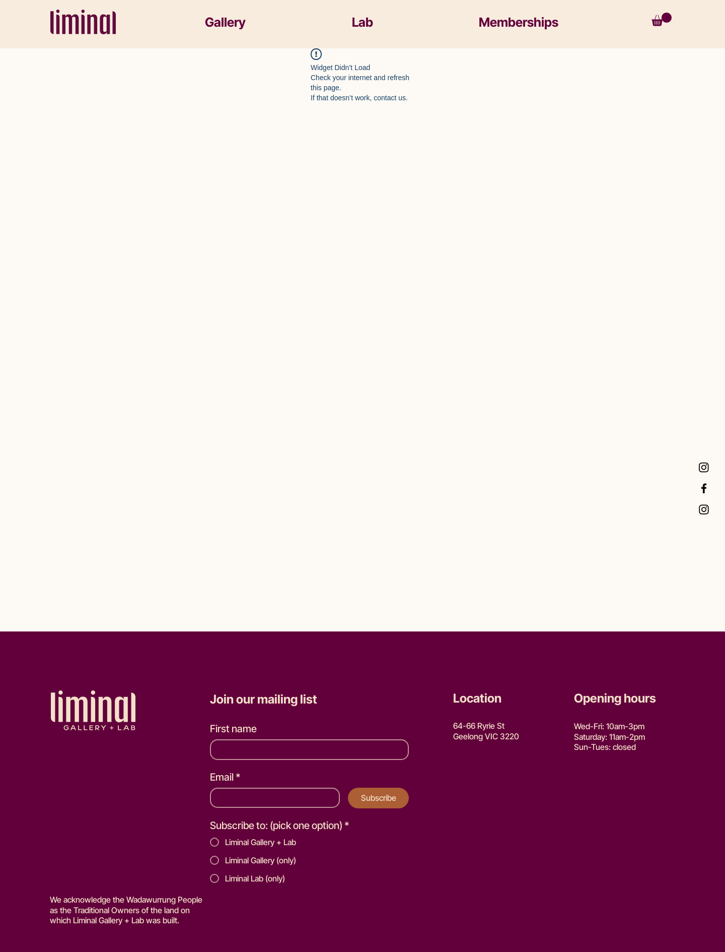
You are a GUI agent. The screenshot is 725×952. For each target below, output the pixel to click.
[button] (268, 22)
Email (225, 777)
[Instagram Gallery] (703, 509)
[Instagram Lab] (703, 467)
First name (233, 729)
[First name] (306, 749)
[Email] (272, 798)
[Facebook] (703, 488)
